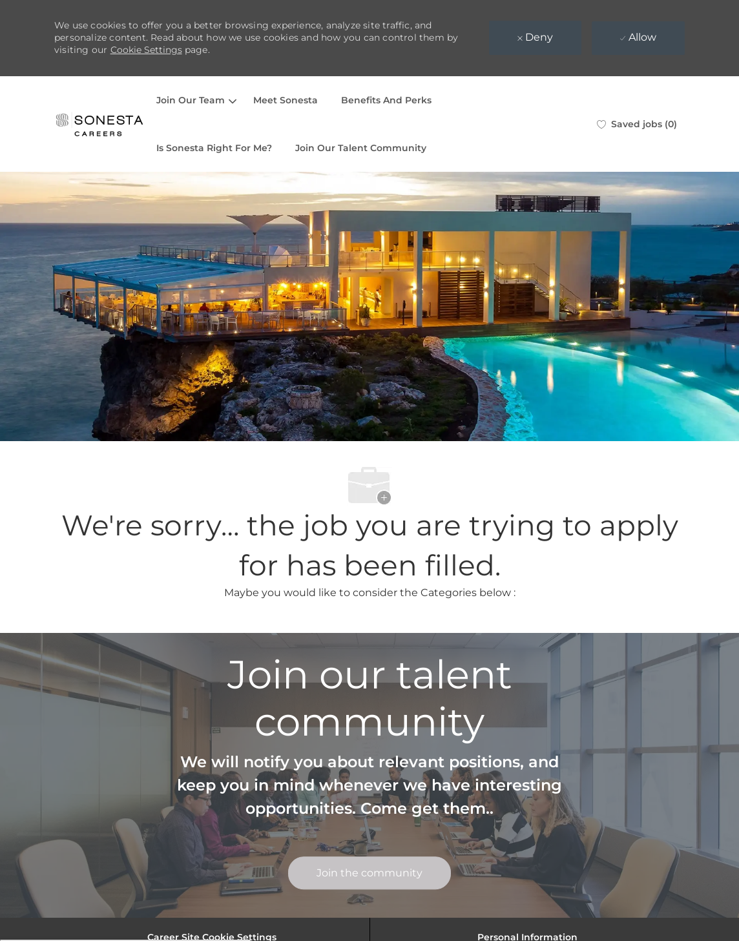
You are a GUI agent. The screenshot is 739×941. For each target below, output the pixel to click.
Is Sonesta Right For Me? (214, 148)
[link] (369, 873)
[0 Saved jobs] (637, 124)
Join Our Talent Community (360, 148)
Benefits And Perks (386, 100)
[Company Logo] (99, 124)
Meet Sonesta (285, 100)
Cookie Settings (146, 50)
